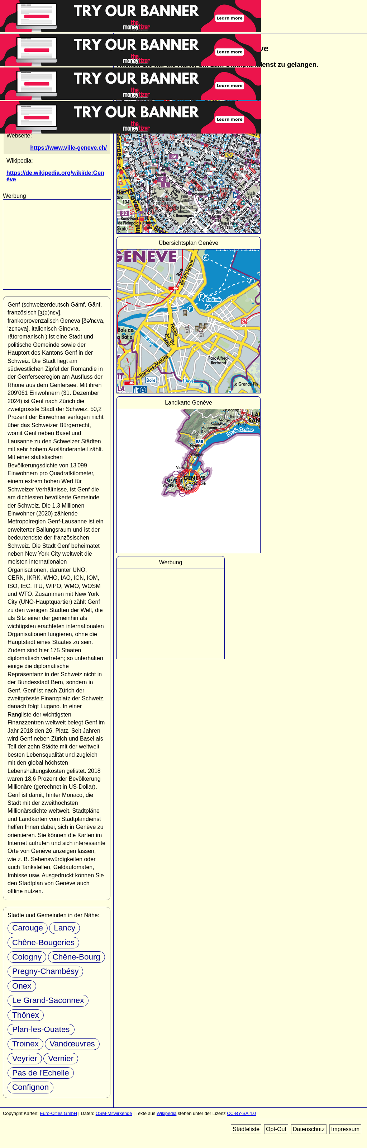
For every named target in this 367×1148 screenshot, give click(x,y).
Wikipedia (166, 1113)
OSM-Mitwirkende (114, 1113)
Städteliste (246, 1129)
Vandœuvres (72, 1043)
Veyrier (24, 1058)
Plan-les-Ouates (41, 1029)
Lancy (64, 927)
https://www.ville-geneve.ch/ (68, 148)
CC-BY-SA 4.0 (241, 1113)
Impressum (345, 1129)
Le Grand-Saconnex (48, 1000)
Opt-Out (276, 1129)
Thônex (25, 1015)
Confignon (30, 1087)
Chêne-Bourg (76, 956)
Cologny (27, 956)
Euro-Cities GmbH (58, 1113)
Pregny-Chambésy (45, 971)
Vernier (60, 1058)
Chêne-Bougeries (43, 942)
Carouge (27, 927)
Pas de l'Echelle (40, 1072)
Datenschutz (309, 1129)
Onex (22, 985)
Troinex (25, 1043)
